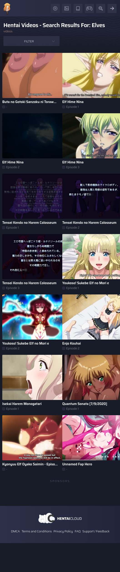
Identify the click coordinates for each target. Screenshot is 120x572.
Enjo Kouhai (71, 343)
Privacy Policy (63, 531)
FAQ (78, 531)
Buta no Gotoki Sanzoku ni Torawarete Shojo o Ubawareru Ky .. (30, 102)
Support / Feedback (95, 531)
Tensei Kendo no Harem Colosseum (29, 222)
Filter (29, 41)
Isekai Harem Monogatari (22, 404)
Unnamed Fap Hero (77, 464)
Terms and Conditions (37, 531)
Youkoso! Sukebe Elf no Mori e (85, 283)
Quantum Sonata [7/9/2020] (84, 404)
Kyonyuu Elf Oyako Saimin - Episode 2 (30, 464)
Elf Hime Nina (72, 102)
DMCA (15, 531)
